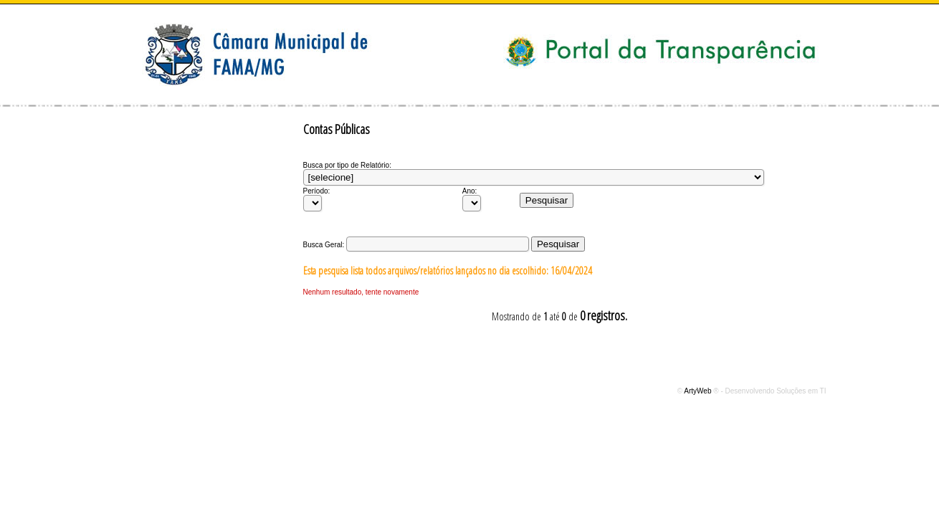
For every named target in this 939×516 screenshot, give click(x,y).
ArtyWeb (698, 391)
